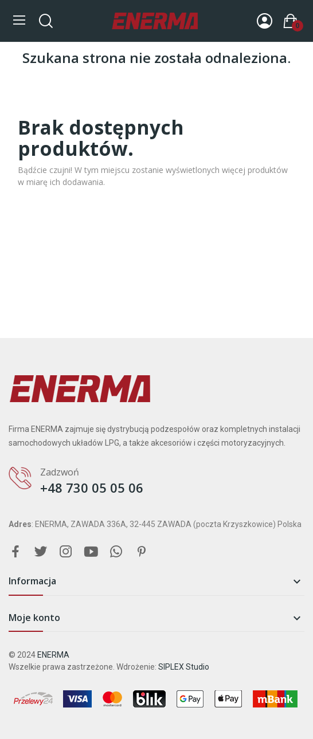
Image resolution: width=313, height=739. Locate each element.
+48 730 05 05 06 (91, 487)
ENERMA (53, 654)
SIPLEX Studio (183, 666)
